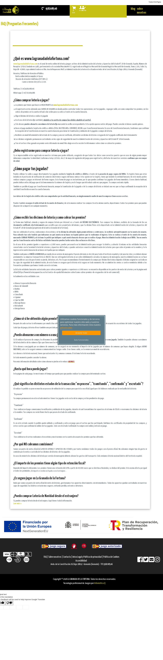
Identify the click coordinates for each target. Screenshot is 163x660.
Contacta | (67, 557)
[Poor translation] (9, 603)
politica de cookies (66, 328)
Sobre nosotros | (55, 557)
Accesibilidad (81, 561)
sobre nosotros (141, 10)
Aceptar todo (81, 333)
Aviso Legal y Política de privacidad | (87, 557)
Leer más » (17, 504)
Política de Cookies (111, 557)
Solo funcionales (81, 340)
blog (133, 8)
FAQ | (46, 557)
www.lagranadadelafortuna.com (25, 64)
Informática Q (99, 583)
